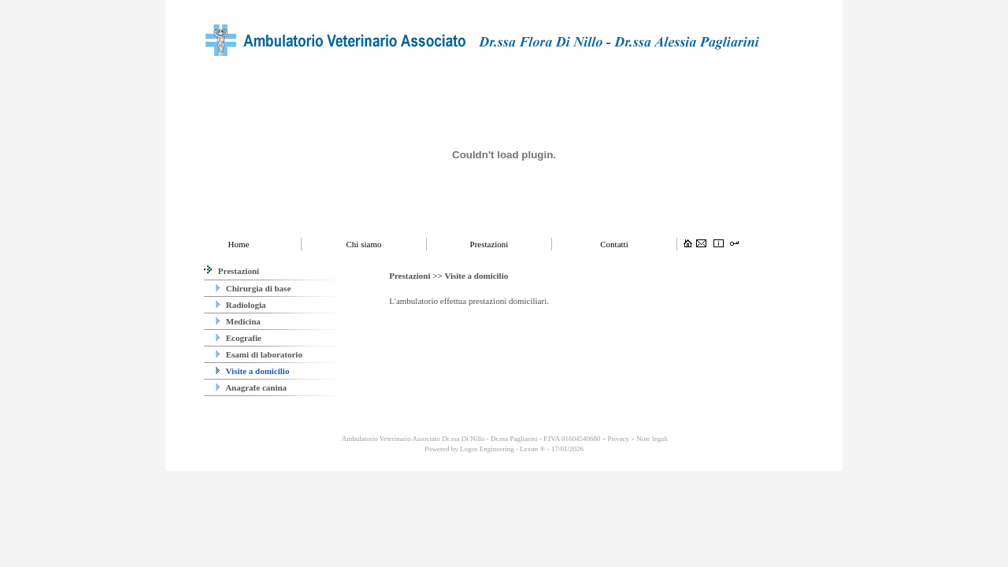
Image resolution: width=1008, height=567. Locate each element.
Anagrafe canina (251, 387)
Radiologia (240, 304)
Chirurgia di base (253, 288)
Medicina (238, 321)
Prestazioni (231, 271)
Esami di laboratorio (259, 354)
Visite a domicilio (252, 371)
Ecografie (238, 338)
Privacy (619, 439)
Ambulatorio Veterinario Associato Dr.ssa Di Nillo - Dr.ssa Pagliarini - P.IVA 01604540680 (470, 439)
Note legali (652, 439)
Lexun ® (532, 449)
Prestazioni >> (416, 275)
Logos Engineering (487, 449)
